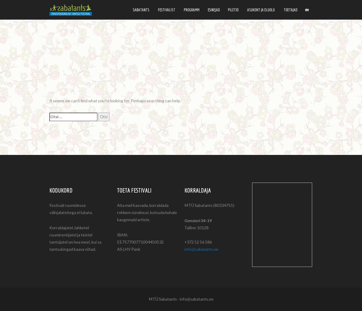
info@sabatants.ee (201, 249)
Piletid (233, 9)
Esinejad (214, 9)
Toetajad (290, 9)
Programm (191, 9)
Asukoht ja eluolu (261, 9)
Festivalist (166, 9)
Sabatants (141, 9)
